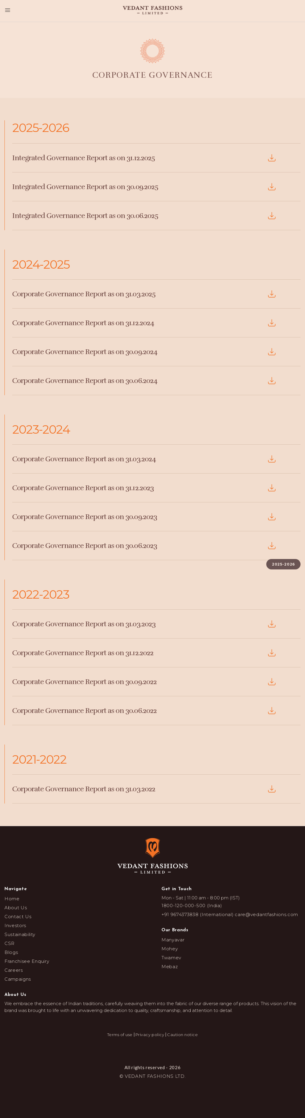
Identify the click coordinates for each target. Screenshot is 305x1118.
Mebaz (169, 966)
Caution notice (182, 1034)
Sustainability (19, 934)
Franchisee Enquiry (26, 961)
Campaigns (17, 979)
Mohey (169, 949)
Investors (15, 925)
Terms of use (120, 1034)
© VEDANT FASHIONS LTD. (152, 1076)
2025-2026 (283, 564)
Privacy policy (150, 1034)
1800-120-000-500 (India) (191, 905)
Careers (13, 970)
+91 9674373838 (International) (197, 914)
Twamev (171, 957)
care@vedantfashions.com (266, 914)
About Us (15, 907)
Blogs (11, 952)
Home (12, 898)
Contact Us (18, 916)
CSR (9, 943)
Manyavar (172, 940)
